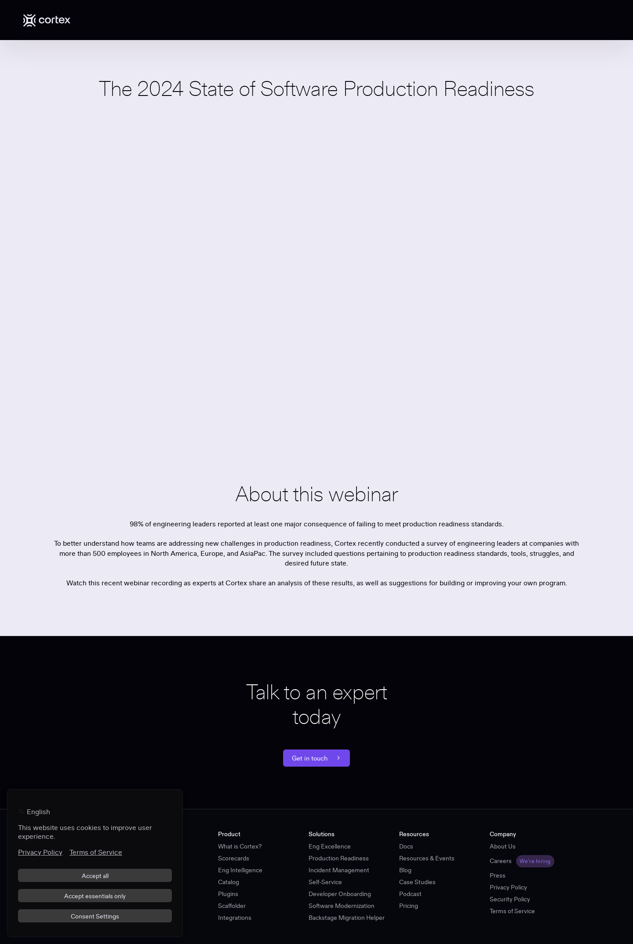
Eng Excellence (330, 846)
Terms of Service (512, 911)
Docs (406, 846)
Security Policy (510, 899)
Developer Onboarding (340, 893)
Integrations (234, 917)
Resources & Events (427, 858)
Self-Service (325, 881)
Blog (405, 870)
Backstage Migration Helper (347, 917)
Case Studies (417, 881)
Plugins (228, 893)
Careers (501, 860)
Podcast (410, 893)
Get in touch (316, 758)
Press (498, 875)
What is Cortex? (240, 846)
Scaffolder (232, 905)
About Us (503, 846)
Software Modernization (342, 905)
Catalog (228, 881)
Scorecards (233, 858)
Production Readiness (339, 858)
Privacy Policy (508, 887)
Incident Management (339, 870)
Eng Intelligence (240, 870)
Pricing (408, 905)
